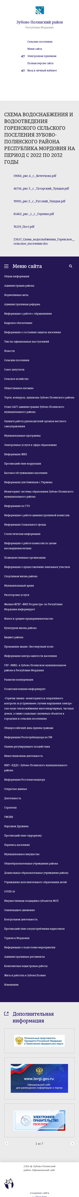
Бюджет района (13, 637)
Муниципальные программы (22, 435)
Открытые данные (15, 789)
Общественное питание (18, 388)
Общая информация (16, 276)
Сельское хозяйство (16, 378)
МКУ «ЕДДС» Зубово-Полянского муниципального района (35, 768)
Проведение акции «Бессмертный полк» (29, 646)
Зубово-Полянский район (39, 22)
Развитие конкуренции (18, 679)
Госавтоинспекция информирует (25, 689)
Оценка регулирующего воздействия (27, 746)
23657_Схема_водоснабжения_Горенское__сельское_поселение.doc (44, 242)
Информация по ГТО (17, 506)
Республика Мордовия (39, 27)
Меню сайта (34, 48)
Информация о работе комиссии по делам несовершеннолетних (30, 546)
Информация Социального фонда (25, 524)
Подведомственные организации (25, 557)
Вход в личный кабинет (42, 70)
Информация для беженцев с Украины (28, 482)
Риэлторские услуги (16, 595)
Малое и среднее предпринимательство (28, 618)
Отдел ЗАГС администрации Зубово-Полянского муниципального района (34, 409)
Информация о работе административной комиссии (37, 515)
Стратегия (10, 807)
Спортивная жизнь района (20, 576)
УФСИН (8, 817)
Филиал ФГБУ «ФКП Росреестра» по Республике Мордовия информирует (33, 607)
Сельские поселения (39, 41)
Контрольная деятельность (20, 919)
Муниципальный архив (19, 585)
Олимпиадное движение (19, 910)
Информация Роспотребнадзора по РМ (28, 737)
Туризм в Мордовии (16, 938)
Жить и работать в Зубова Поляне (25, 975)
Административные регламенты (24, 956)
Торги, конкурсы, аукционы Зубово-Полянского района (39, 397)
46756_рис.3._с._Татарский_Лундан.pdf (41, 188)
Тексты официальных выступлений (26, 341)
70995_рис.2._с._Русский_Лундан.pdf (39, 201)
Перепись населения (17, 844)
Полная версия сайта (40, 63)
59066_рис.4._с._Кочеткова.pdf (34, 176)
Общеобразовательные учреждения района (31, 863)
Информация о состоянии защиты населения (32, 332)
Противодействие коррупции (22, 463)
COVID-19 (9, 891)
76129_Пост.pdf (23, 227)
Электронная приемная (41, 56)
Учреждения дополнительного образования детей (35, 882)
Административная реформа (22, 304)
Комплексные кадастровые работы (26, 966)
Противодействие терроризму (23, 835)
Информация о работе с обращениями (28, 313)
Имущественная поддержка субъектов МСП (31, 900)
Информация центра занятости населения (30, 656)
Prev (6, 1144)
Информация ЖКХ (15, 454)
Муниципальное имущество (22, 854)
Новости (9, 351)
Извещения (11, 984)
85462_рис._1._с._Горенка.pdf (33, 214)
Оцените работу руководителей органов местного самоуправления (35, 424)
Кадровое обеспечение (18, 323)
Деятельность (12, 798)
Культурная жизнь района (20, 628)
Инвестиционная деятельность (23, 756)
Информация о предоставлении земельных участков (37, 567)
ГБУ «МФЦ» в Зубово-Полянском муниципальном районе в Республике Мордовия (35, 668)
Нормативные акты (16, 295)
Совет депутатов (14, 369)
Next (72, 1144)
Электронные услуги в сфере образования (30, 445)
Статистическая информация (22, 534)
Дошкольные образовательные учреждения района (36, 872)
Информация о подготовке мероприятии (29, 947)
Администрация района (19, 285)
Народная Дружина (16, 826)
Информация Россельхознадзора (24, 779)
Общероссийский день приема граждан (28, 728)
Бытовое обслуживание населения (25, 473)
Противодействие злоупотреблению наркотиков (34, 928)
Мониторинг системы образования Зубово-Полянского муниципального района (39, 494)
